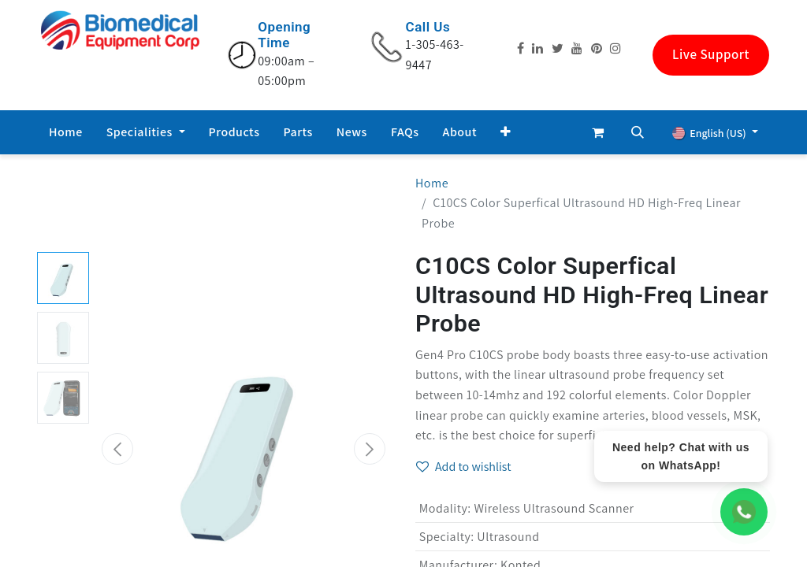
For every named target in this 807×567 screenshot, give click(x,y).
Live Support (710, 54)
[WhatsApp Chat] (744, 512)
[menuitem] (66, 132)
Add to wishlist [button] (463, 466)
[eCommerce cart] (598, 132)
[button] (506, 132)
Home (431, 183)
